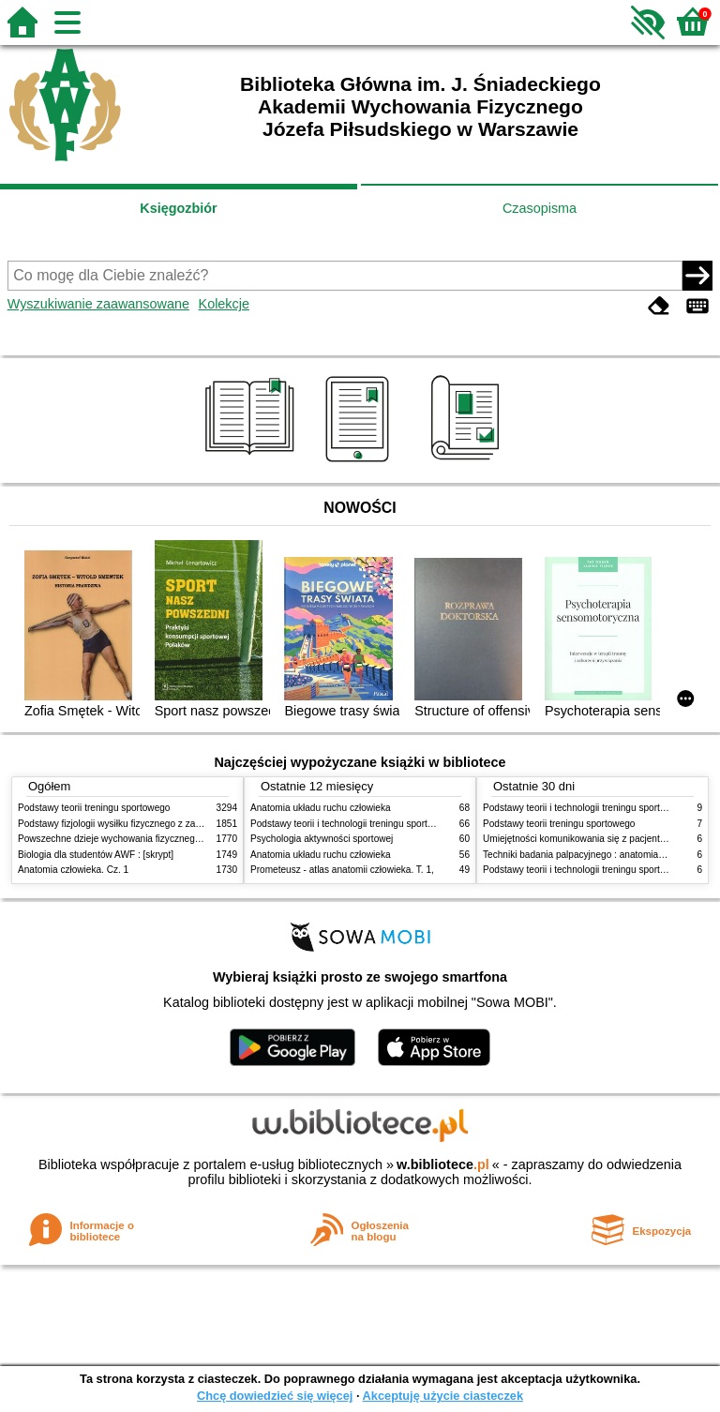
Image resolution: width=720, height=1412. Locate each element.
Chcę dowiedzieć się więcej (274, 1396)
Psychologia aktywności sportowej (321, 839)
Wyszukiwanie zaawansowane (98, 303)
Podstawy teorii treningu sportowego (94, 808)
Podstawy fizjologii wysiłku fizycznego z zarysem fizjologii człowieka (159, 824)
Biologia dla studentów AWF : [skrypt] (95, 854)
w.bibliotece (443, 1164)
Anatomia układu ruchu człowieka (320, 808)
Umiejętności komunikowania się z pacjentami (579, 839)
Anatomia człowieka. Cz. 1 (73, 869)
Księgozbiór (178, 208)
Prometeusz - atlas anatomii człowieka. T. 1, (342, 869)
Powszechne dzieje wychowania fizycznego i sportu (125, 839)
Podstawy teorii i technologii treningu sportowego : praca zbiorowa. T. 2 (399, 824)
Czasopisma (539, 208)
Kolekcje (224, 303)
